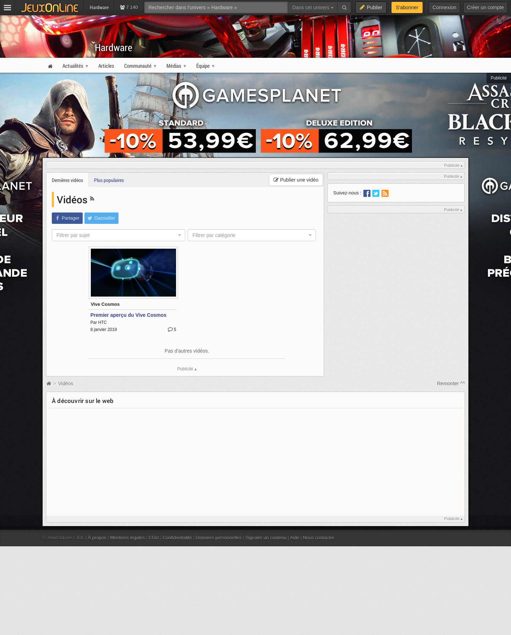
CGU (154, 537)
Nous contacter (318, 537)
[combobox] (118, 235)
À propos (97, 537)
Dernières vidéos (67, 180)
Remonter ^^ (451, 383)
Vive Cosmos (105, 304)
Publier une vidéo (296, 180)
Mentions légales (127, 537)
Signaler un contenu (265, 537)
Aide (294, 537)
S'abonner (407, 7)
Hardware (113, 47)
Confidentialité (177, 537)
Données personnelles (219, 537)
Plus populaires (109, 180)
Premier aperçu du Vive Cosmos (128, 315)
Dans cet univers (313, 7)
